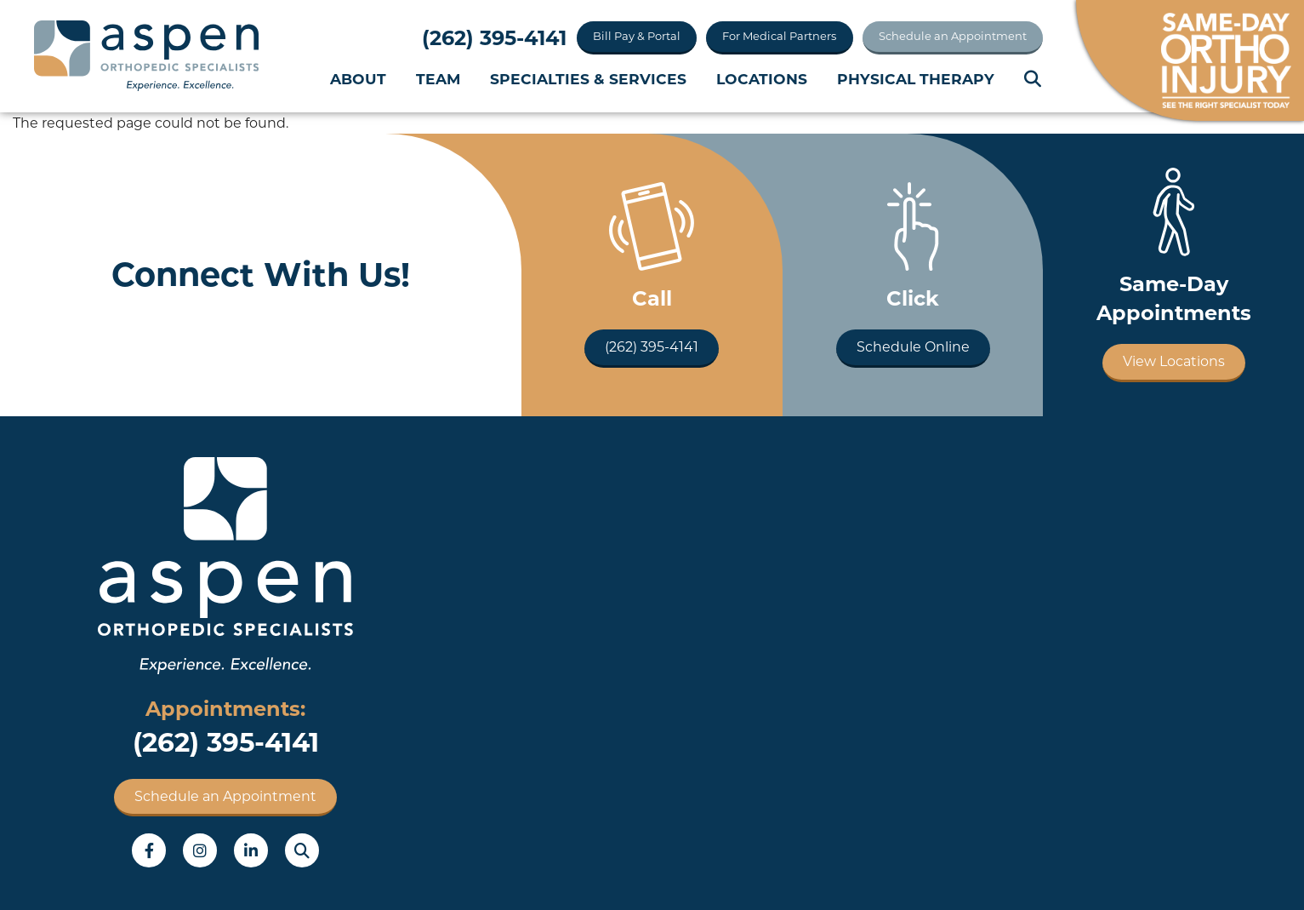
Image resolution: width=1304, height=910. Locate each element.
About (358, 79)
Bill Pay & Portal (636, 36)
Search (1033, 79)
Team (438, 79)
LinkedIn (251, 850)
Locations (761, 79)
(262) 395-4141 (494, 38)
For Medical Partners (779, 36)
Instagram (200, 850)
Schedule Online (913, 347)
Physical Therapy (915, 79)
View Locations (1174, 361)
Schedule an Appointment (953, 36)
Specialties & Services (588, 79)
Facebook (149, 850)
